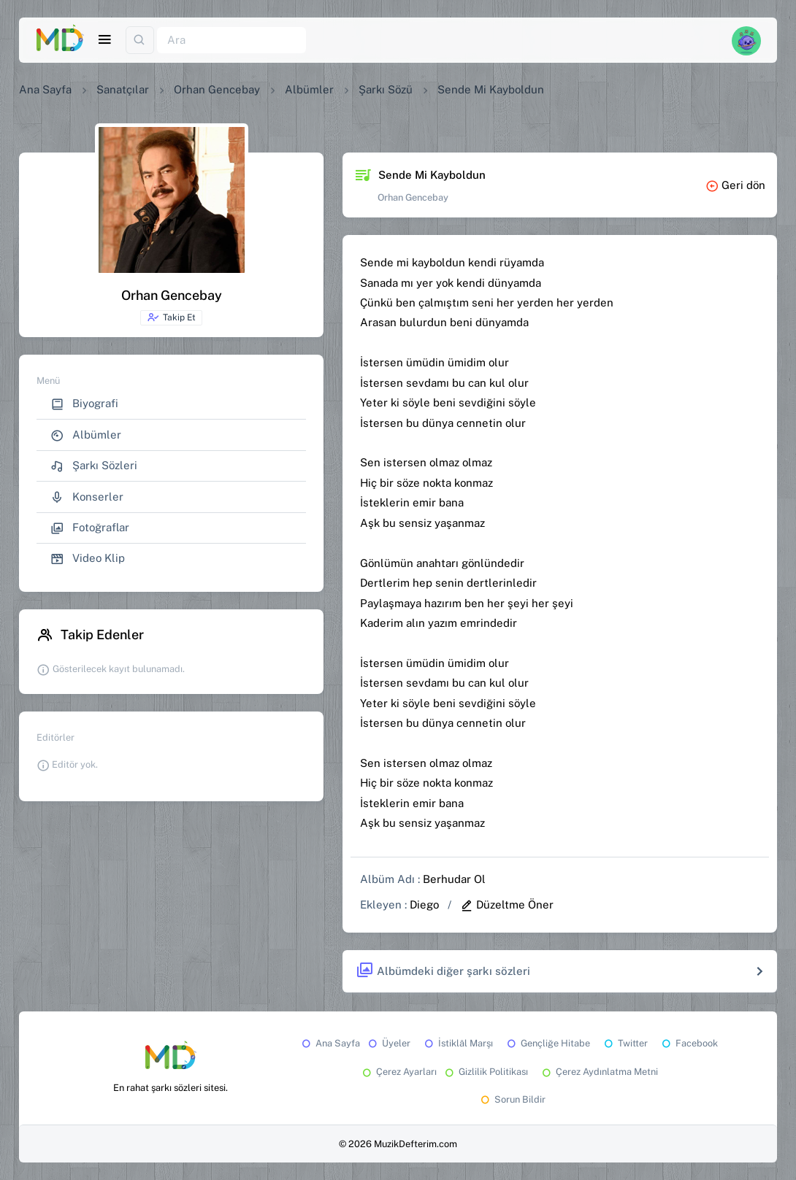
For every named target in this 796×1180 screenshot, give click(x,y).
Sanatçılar (122, 89)
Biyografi (84, 404)
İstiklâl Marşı (457, 1043)
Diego (424, 904)
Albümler (309, 89)
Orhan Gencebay (217, 89)
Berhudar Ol (454, 879)
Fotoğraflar (89, 528)
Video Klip (87, 559)
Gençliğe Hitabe (547, 1043)
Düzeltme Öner (507, 904)
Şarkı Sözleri (93, 466)
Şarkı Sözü (386, 89)
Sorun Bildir (512, 1099)
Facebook (688, 1043)
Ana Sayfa (45, 89)
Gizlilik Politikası (485, 1071)
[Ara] (231, 40)
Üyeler (388, 1043)
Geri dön (735, 185)
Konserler (86, 497)
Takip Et (171, 317)
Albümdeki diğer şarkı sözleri (443, 971)
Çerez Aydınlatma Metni (599, 1071)
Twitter (625, 1043)
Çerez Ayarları (398, 1071)
